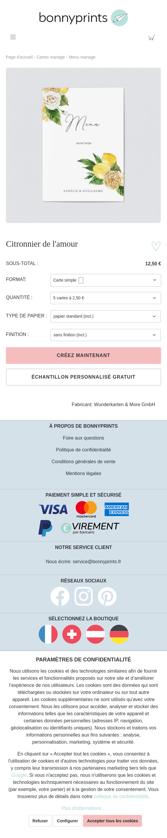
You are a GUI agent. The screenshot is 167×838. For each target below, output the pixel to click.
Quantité (18, 297)
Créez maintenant (83, 355)
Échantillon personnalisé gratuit (84, 377)
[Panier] (153, 37)
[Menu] (14, 37)
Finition (16, 334)
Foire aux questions (83, 437)
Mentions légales (83, 473)
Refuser (40, 820)
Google (19, 775)
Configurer (67, 820)
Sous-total (21, 263)
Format (15, 279)
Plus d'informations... (83, 808)
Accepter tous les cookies (112, 820)
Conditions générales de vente (83, 461)
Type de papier (26, 315)
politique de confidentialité (121, 796)
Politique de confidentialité (83, 449)
